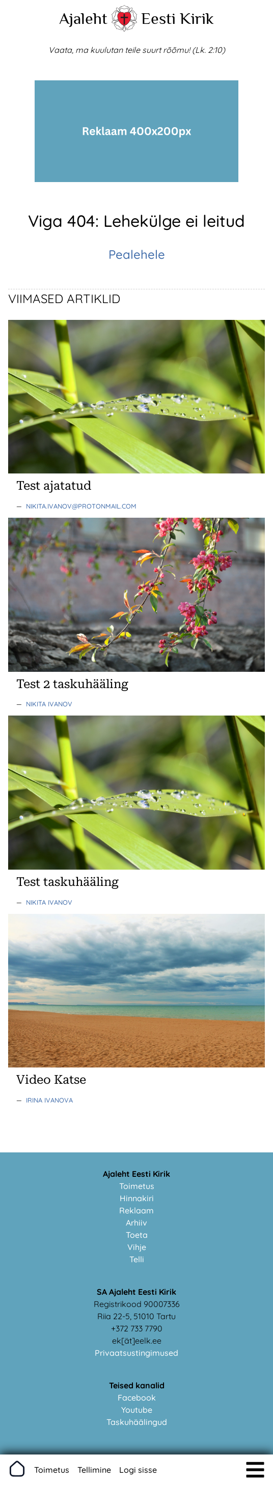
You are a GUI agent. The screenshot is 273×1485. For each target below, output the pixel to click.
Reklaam (136, 1210)
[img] (255, 1470)
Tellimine (94, 1470)
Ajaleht (83, 18)
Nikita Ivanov (49, 704)
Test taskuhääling (67, 882)
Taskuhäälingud (136, 1422)
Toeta (137, 1235)
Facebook (137, 1397)
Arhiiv (136, 1222)
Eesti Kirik (177, 18)
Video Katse (51, 1080)
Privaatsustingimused (136, 1353)
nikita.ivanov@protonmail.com (81, 506)
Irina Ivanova (49, 1100)
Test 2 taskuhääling (72, 684)
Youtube (136, 1410)
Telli (136, 1259)
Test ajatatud (53, 486)
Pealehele (136, 254)
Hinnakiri (137, 1198)
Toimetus (136, 1186)
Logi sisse (138, 1470)
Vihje (136, 1247)
